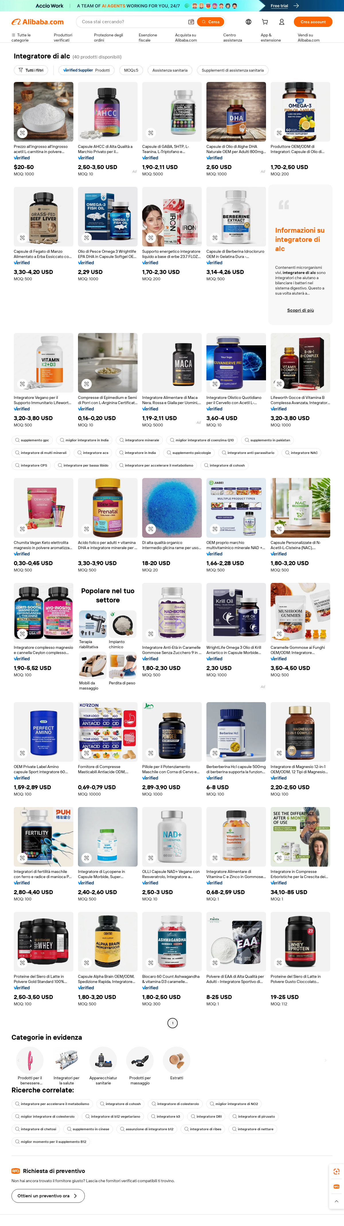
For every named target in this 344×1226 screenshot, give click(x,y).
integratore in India (137, 453)
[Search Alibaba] (132, 22)
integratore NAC (301, 453)
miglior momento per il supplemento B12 (50, 1141)
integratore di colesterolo (175, 1104)
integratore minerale (139, 440)
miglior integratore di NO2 (234, 1104)
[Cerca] (210, 21)
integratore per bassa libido (83, 465)
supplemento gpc (32, 440)
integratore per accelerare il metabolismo (156, 465)
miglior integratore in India (84, 440)
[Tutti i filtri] (31, 70)
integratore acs (92, 453)
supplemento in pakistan (267, 440)
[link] (336, 1171)
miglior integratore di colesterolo (45, 1116)
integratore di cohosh (224, 465)
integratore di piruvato (253, 1116)
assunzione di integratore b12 (146, 1129)
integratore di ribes (202, 1129)
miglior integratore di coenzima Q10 (202, 440)
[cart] (266, 22)
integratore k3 (165, 1116)
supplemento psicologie (189, 453)
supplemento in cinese (88, 1129)
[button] (191, 21)
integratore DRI (206, 1116)
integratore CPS (31, 465)
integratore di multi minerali (41, 453)
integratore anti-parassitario (248, 453)
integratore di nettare (252, 1129)
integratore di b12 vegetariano (112, 1116)
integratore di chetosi (35, 1129)
